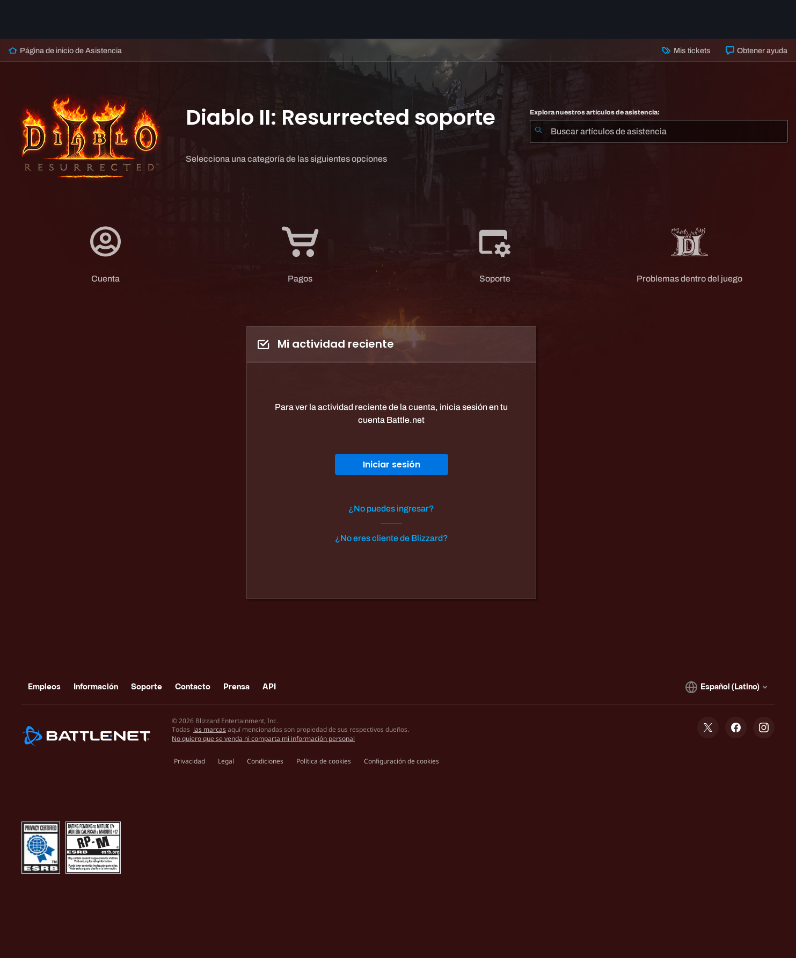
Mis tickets (686, 50)
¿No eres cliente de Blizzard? (391, 538)
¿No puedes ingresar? (391, 508)
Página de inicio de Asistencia (65, 50)
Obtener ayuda (756, 50)
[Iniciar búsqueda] (538, 131)
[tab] (106, 254)
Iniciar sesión (391, 464)
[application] (105, 254)
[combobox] (658, 131)
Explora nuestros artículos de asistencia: (595, 112)
